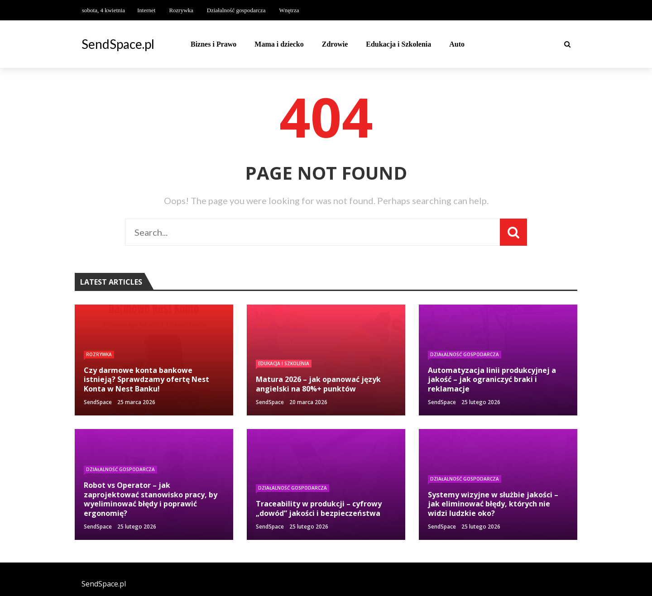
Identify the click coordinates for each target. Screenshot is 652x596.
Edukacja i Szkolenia (398, 44)
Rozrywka (181, 10)
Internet (146, 10)
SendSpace (98, 402)
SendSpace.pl (118, 44)
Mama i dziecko (278, 44)
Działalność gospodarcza (236, 10)
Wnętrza (289, 10)
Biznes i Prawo (213, 44)
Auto (457, 44)
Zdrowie (335, 44)
